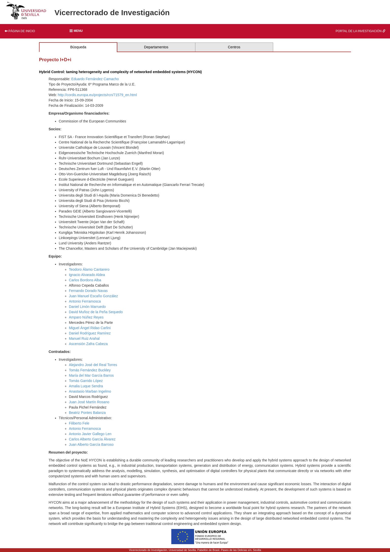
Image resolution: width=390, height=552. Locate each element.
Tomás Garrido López (86, 381)
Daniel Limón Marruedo (87, 307)
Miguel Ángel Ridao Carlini (90, 328)
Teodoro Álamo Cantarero (89, 269)
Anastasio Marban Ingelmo (90, 391)
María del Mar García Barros (91, 375)
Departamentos (156, 47)
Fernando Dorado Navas (88, 291)
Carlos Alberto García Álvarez (92, 439)
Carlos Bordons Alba (85, 280)
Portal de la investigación (360, 31)
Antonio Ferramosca (85, 301)
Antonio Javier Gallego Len (90, 434)
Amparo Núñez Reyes (86, 317)
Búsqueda (78, 47)
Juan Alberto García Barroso (91, 444)
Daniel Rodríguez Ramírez (90, 333)
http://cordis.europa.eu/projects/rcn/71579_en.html (97, 95)
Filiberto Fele (79, 423)
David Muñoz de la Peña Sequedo (96, 312)
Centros (234, 47)
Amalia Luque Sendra (86, 386)
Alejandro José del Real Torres (93, 365)
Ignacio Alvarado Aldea (87, 275)
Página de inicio (20, 31)
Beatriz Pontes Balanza (87, 413)
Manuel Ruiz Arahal (84, 338)
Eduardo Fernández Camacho (95, 79)
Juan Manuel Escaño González (93, 296)
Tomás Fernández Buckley (90, 370)
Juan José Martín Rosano (89, 402)
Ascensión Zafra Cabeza (88, 344)
